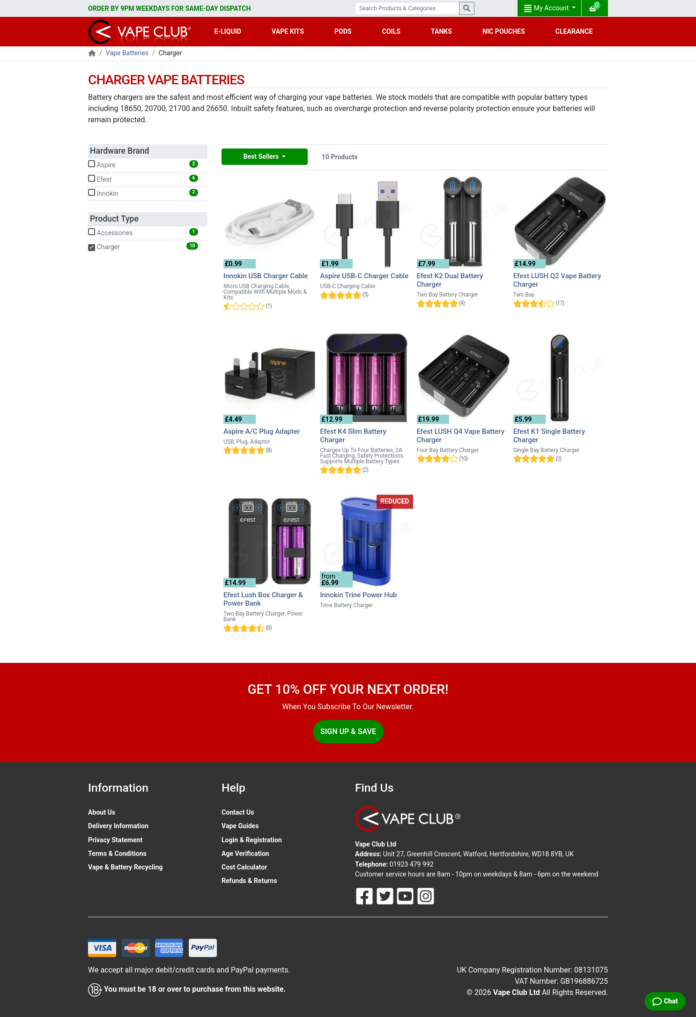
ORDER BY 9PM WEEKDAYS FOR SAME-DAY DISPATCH (169, 8)
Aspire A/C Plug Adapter (261, 431)
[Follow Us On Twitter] (386, 895)
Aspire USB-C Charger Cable (364, 276)
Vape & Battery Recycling (125, 867)
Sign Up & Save (348, 731)
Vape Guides (240, 826)
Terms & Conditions (117, 853)
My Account (547, 8)
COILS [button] (391, 31)
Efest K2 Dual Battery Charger (450, 280)
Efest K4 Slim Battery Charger (353, 435)
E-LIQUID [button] (228, 31)
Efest (143, 179)
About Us (101, 812)
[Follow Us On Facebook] (365, 895)
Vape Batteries (127, 53)
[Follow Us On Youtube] (406, 895)
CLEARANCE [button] (574, 31)
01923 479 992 (412, 864)
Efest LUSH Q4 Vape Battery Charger (461, 435)
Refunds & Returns (249, 880)
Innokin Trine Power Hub (358, 595)
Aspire (143, 164)
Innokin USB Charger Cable (265, 276)
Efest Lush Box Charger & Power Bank (263, 599)
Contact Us (238, 812)
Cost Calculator (244, 867)
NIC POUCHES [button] (503, 31)
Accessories (143, 232)
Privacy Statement (115, 840)
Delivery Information (118, 826)
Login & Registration (252, 840)
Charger (143, 246)
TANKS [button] (441, 31)
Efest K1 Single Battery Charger (549, 435)
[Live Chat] (665, 1001)
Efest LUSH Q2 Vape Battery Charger (557, 280)
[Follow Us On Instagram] (425, 895)
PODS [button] (343, 31)
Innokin (143, 193)
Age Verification (245, 853)
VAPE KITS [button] (288, 31)
